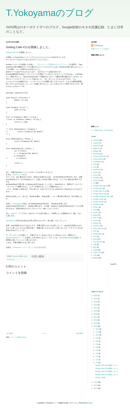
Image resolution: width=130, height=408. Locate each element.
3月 (97, 356)
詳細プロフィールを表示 (100, 49)
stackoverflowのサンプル (15, 238)
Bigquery (96, 148)
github (22, 60)
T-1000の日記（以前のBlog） (103, 130)
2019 (96, 311)
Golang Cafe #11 (12, 52)
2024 (96, 302)
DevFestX (96, 170)
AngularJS (96, 146)
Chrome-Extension (99, 156)
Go (13, 259)
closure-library (98, 159)
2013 (96, 382)
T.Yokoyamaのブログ (49, 13)
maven (95, 220)
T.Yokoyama (98, 45)
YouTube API (97, 242)
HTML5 (95, 207)
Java (95, 210)
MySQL (95, 223)
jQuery (95, 215)
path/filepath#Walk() (66, 238)
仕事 (94, 244)
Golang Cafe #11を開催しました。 (107, 374)
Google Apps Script (100, 191)
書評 (94, 247)
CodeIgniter (97, 162)
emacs (95, 175)
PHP (95, 231)
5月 (97, 350)
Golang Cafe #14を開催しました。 (107, 365)
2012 (96, 385)
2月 (97, 360)
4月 (97, 353)
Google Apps (97, 188)
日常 (94, 255)
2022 (96, 305)
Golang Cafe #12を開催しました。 (107, 371)
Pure (95, 236)
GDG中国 (96, 180)
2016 (96, 320)
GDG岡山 (96, 178)
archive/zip (47, 57)
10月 (97, 335)
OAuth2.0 (96, 226)
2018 (96, 314)
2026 (96, 295)
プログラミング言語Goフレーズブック (52, 64)
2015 (96, 323)
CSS (95, 164)
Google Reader (98, 202)
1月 (97, 363)
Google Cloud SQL (99, 194)
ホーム (44, 333)
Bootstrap (96, 154)
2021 (96, 308)
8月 (97, 341)
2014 (96, 326)
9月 (97, 338)
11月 (97, 332)
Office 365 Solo (98, 228)
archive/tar (38, 57)
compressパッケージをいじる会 (25, 247)
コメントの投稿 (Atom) (18, 337)
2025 (96, 299)
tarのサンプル (18, 175)
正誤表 (95, 250)
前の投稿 (79, 333)
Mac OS (96, 218)
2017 (96, 317)
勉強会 (95, 258)
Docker (95, 172)
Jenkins (96, 212)
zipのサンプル (16, 213)
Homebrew (97, 204)
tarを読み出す (18, 204)
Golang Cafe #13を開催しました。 (107, 368)
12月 (97, 329)
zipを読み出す (11, 221)
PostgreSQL (97, 234)
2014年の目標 (100, 378)
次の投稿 (10, 333)
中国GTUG (97, 252)
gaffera (71, 403)
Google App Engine (100, 186)
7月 (97, 344)
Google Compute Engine (101, 196)
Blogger (96, 151)
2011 (96, 388)
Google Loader (98, 199)
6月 (97, 347)
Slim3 (95, 239)
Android (96, 140)
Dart (94, 167)
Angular (96, 143)
